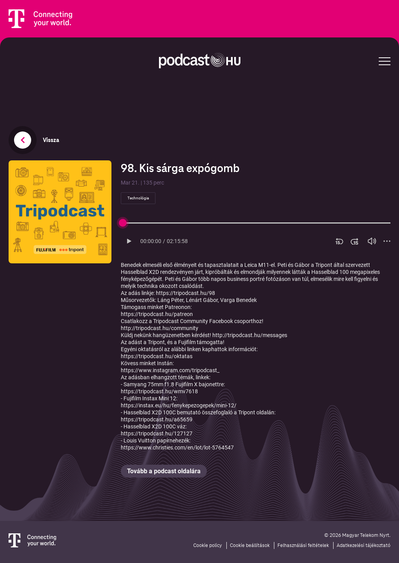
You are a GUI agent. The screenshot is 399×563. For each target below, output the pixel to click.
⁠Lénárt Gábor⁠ (202, 300)
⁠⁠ (157, 314)
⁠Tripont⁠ (156, 342)
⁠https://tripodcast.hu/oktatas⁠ (156, 356)
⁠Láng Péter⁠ (170, 300)
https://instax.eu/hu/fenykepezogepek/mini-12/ (179, 405)
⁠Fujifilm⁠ (187, 342)
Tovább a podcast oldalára (164, 471)
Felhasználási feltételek (303, 545)
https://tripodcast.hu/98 (185, 293)
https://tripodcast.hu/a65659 (156, 419)
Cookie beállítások (250, 545)
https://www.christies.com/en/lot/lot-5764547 (177, 447)
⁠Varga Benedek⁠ (238, 300)
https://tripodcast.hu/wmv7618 (159, 391)
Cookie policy (207, 545)
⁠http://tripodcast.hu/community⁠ (159, 328)
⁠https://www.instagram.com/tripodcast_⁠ (170, 370)
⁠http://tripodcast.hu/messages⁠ (249, 335)
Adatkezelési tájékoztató (363, 545)
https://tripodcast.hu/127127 (156, 433)
